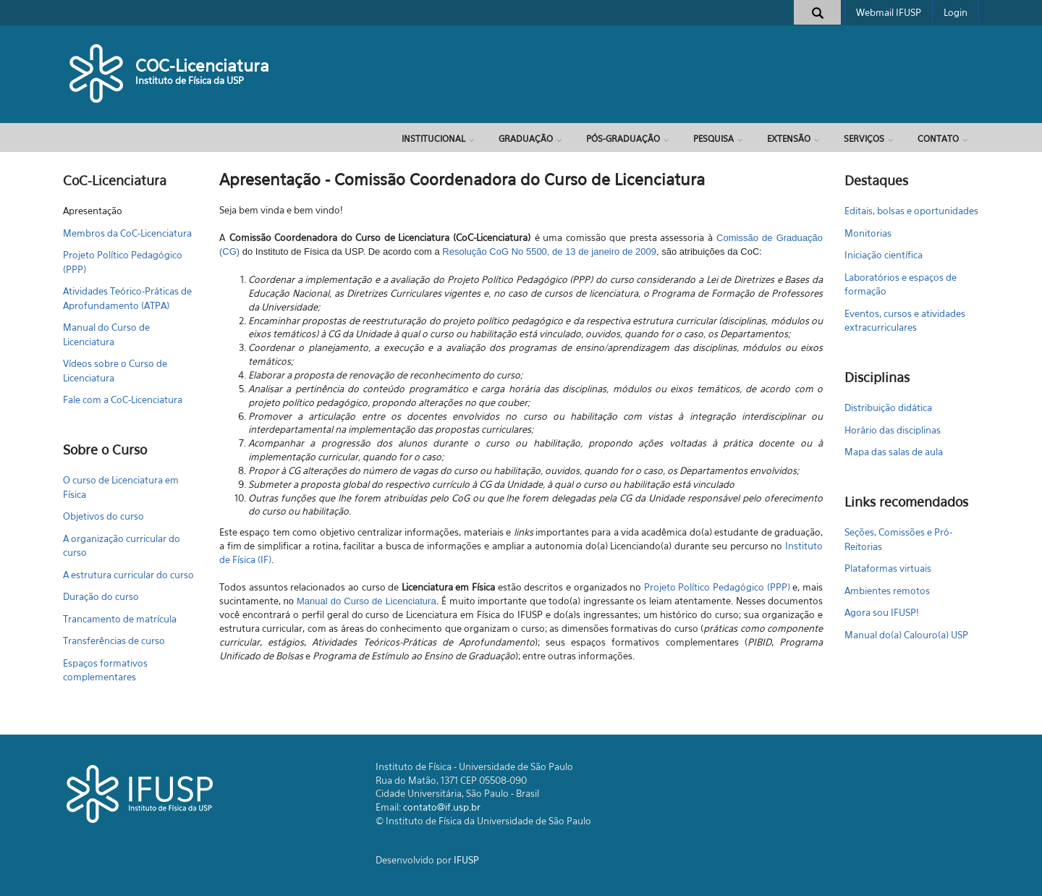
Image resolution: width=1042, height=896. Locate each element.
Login (955, 12)
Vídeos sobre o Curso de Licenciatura (115, 371)
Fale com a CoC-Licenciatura (122, 399)
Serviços (864, 138)
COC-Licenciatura (202, 65)
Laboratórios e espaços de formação (900, 284)
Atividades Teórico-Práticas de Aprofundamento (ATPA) (127, 298)
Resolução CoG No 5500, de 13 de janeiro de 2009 (549, 251)
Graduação (526, 138)
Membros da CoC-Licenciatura (127, 233)
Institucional (433, 138)
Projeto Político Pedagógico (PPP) (122, 262)
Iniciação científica (883, 255)
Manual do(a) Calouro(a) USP (906, 635)
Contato (938, 138)
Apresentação (92, 210)
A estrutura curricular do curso (128, 574)
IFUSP (466, 860)
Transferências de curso (114, 640)
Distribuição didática (888, 407)
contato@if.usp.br (441, 807)
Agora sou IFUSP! (881, 612)
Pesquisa (713, 138)
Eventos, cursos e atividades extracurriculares (904, 321)
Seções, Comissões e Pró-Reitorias (898, 539)
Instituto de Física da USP (189, 80)
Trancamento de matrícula (120, 619)
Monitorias (867, 233)
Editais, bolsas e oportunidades (911, 210)
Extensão (788, 138)
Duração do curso (101, 596)
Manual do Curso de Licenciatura (106, 334)
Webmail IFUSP (888, 12)
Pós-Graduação (623, 138)
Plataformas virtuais (887, 568)
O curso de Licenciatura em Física (121, 487)
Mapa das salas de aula (893, 451)
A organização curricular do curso (121, 546)
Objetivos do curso (103, 516)
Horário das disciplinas (892, 430)
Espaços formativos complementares (105, 670)
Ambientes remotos (887, 590)
